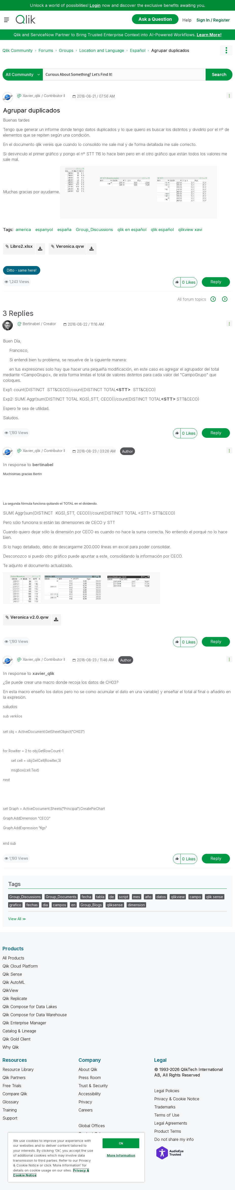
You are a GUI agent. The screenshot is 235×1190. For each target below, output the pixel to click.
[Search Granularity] (24, 75)
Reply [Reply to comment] (215, 432)
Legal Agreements (170, 1123)
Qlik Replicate (15, 998)
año (148, 897)
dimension (136, 905)
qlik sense (214, 897)
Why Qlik (11, 1047)
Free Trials (12, 1085)
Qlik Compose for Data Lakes (30, 1006)
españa (64, 229)
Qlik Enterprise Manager (24, 1022)
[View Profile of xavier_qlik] (31, 95)
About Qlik (88, 1069)
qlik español (162, 229)
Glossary (11, 1101)
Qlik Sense (12, 974)
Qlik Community (18, 50)
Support (10, 1118)
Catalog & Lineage (19, 1030)
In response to (28, 464)
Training (10, 1109)
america (23, 229)
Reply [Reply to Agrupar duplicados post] (215, 281)
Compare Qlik (15, 1093)
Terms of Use (166, 1115)
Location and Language (101, 50)
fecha (86, 897)
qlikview (178, 897)
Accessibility (90, 1093)
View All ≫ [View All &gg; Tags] (17, 919)
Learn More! (209, 34)
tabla (100, 897)
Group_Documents (61, 897)
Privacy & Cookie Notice (176, 1098)
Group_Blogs (91, 905)
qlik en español (132, 229)
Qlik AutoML (14, 982)
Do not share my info (174, 1139)
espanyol (44, 229)
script (123, 897)
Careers (86, 1109)
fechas (32, 905)
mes (136, 897)
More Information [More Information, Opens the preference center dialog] (121, 1155)
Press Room (90, 1077)
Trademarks (164, 1106)
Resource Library (18, 1069)
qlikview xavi (190, 229)
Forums (45, 50)
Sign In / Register (213, 20)
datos (161, 897)
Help (186, 20)
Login (95, 5)
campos (59, 905)
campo (195, 897)
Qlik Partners (14, 1077)
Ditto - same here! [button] (21, 270)
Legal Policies (166, 1090)
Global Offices (92, 1125)
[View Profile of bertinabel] (31, 324)
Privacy (85, 1101)
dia (45, 905)
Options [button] (226, 50)
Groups (66, 50)
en (73, 905)
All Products (13, 957)
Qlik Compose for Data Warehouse (35, 1014)
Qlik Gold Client (16, 1039)
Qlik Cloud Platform (20, 966)
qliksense (115, 905)
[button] (229, 95)
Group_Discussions (94, 229)
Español (137, 50)
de (111, 897)
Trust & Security (93, 1085)
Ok (121, 1143)
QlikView (10, 990)
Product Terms (167, 1131)
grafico (15, 905)
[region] (76, 1157)
